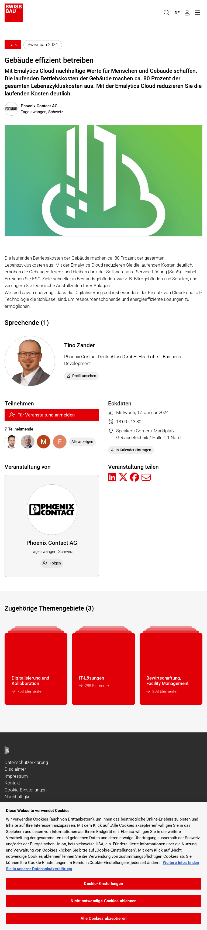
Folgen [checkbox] (52, 563)
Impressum (16, 776)
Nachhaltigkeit (19, 796)
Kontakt (12, 783)
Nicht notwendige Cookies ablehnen (103, 900)
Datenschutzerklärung (26, 762)
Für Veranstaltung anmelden (42, 415)
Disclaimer (15, 769)
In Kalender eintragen (131, 450)
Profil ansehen (81, 376)
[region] (103, 866)
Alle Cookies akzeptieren (104, 918)
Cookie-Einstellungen (26, 790)
